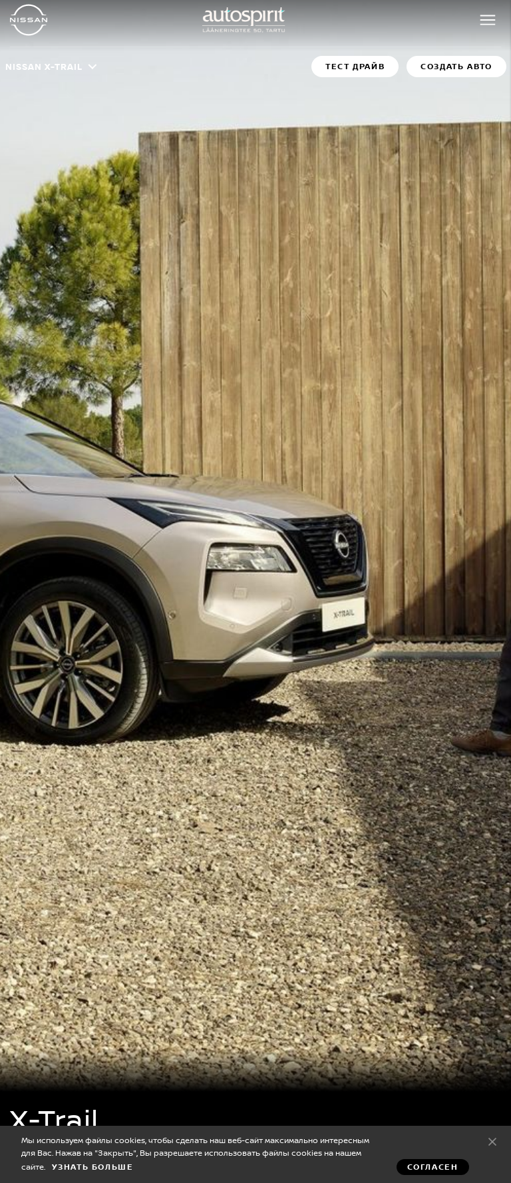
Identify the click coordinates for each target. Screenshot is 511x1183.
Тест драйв (355, 66)
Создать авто (456, 66)
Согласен (492, 1141)
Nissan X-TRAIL (44, 67)
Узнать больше (93, 1167)
